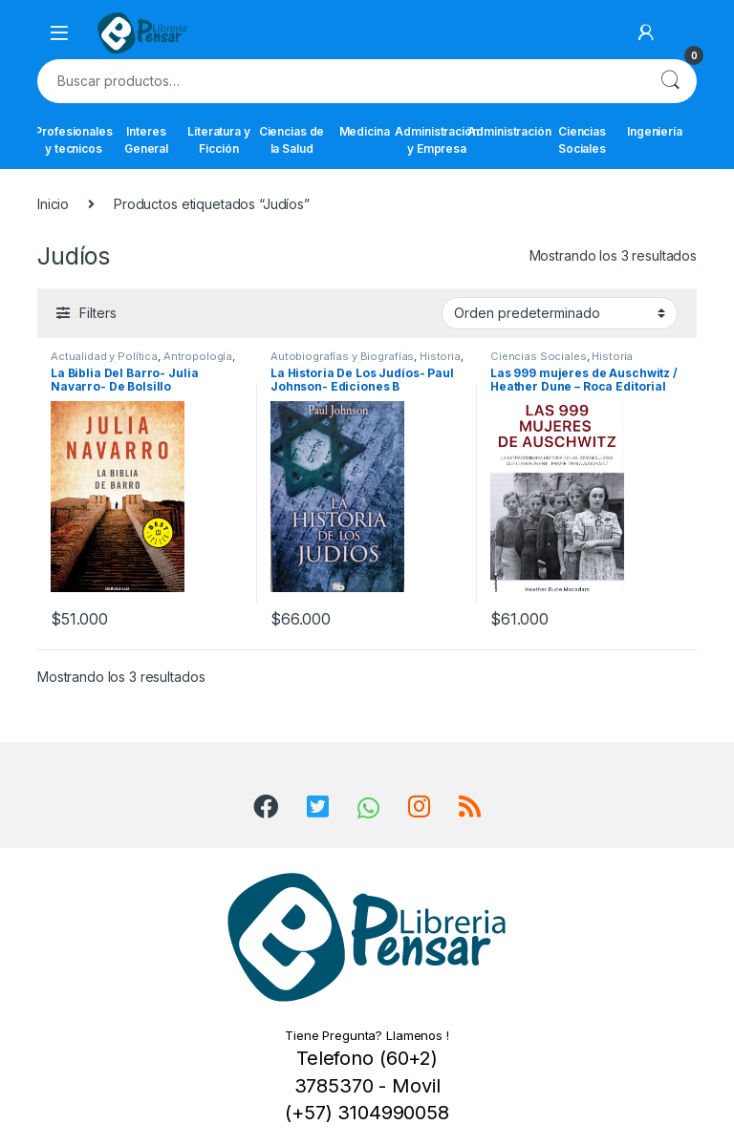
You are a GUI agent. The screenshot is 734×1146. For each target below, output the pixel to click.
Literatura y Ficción (218, 140)
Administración (509, 131)
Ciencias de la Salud (291, 140)
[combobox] (340, 81)
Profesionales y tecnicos (73, 140)
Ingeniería (654, 131)
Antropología (197, 356)
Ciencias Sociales (582, 140)
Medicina (364, 131)
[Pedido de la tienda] (560, 313)
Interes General (146, 140)
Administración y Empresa (436, 140)
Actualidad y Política (104, 356)
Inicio (53, 204)
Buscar (670, 81)
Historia (440, 356)
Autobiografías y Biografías (342, 356)
